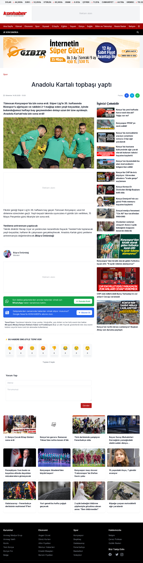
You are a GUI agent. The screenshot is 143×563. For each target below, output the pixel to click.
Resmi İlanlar (120, 26)
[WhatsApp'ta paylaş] (137, 95)
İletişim (132, 26)
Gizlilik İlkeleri (115, 544)
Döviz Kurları (44, 540)
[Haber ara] (138, 32)
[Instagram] (121, 555)
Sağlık (90, 26)
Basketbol (78, 551)
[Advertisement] (85, 13)
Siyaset (45, 26)
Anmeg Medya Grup (12, 536)
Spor (37, 26)
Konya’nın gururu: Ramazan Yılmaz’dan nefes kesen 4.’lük (51, 32)
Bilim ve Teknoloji (103, 26)
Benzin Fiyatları (45, 555)
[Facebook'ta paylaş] (126, 95)
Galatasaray (79, 544)
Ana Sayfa (8, 26)
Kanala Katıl (83, 301)
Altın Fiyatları (44, 544)
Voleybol (77, 555)
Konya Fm (8, 551)
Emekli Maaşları (45, 551)
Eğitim (64, 26)
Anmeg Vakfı (9, 540)
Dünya (81, 26)
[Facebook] (110, 555)
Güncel (18, 26)
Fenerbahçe (79, 548)
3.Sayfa (55, 26)
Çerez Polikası (115, 540)
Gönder (86, 406)
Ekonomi (29, 26)
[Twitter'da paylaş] (132, 95)
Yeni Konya (8, 548)
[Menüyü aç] (139, 26)
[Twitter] (116, 555)
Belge (5, 555)
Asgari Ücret (44, 536)
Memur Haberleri (46, 548)
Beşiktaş (77, 540)
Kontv (6, 544)
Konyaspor (78, 536)
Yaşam (73, 26)
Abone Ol (84, 312)
